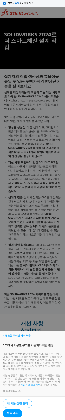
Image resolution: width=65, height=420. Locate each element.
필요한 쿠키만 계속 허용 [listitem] (18, 335)
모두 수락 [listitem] (12, 413)
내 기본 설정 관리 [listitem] (17, 403)
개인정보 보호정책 (30, 385)
